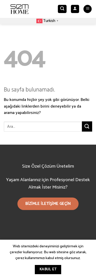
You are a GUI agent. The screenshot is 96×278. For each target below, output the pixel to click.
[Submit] (87, 126)
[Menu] (87, 9)
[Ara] (62, 9)
